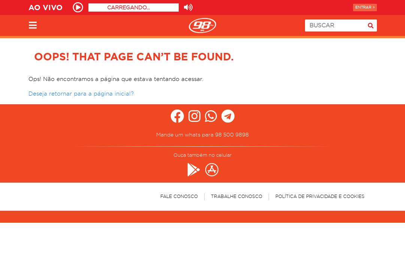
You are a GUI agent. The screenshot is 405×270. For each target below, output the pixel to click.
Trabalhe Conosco (236, 196)
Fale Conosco (179, 196)
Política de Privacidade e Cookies (320, 196)
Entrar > (365, 7)
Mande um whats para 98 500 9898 (202, 135)
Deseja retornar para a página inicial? (81, 94)
